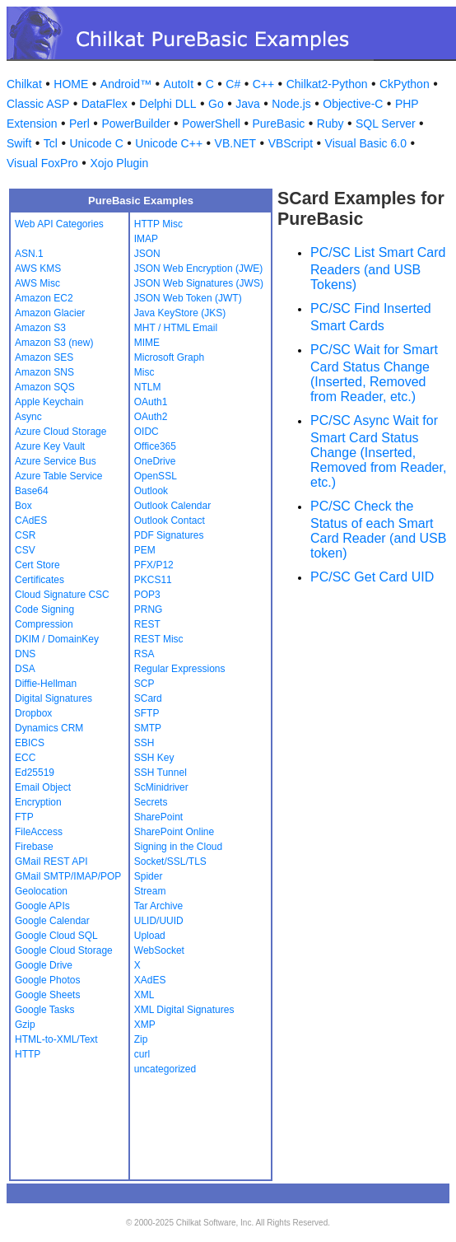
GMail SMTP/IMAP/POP (68, 876)
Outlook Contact (169, 520)
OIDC (146, 431)
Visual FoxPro (42, 163)
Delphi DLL (167, 103)
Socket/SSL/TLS (170, 861)
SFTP (147, 713)
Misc (144, 372)
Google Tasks (45, 1010)
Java (247, 103)
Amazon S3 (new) (54, 342)
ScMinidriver (161, 787)
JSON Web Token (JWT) (188, 298)
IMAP (146, 239)
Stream (150, 891)
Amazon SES (44, 357)
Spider (148, 876)
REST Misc (159, 639)
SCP (144, 683)
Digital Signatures (53, 698)
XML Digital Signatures (184, 1010)
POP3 (147, 594)
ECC (25, 757)
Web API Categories (59, 224)
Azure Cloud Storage (60, 431)
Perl (79, 123)
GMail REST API (51, 861)
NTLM (147, 387)
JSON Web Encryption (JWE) (198, 268)
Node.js (291, 103)
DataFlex (104, 103)
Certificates (39, 580)
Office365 (155, 446)
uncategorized (165, 1069)
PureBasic (278, 123)
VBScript (290, 143)
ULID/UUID (159, 921)
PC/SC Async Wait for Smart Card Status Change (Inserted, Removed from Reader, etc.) (378, 451)
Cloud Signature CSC (62, 594)
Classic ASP (38, 103)
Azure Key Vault (50, 446)
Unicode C (96, 143)
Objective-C (353, 103)
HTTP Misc (158, 224)
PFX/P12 (154, 565)
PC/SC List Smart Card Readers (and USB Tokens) (377, 268)
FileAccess (39, 832)
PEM (145, 550)
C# (233, 84)
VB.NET (236, 143)
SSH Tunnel (160, 772)
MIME (147, 342)
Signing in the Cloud (178, 846)
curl (142, 1054)
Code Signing (44, 609)
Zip (141, 1039)
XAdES (150, 980)
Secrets (151, 802)
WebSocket (159, 950)
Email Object (43, 787)
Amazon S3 (40, 328)
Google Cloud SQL (56, 935)
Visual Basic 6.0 (366, 143)
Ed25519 (34, 772)
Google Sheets (47, 995)
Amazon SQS (45, 387)
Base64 (32, 491)
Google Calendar (52, 921)
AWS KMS (38, 268)
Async (28, 417)
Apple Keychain (49, 402)
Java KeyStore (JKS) (180, 313)
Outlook (151, 491)
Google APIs (42, 906)
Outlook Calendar (172, 505)
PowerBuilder (135, 123)
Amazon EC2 (44, 298)
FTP (24, 817)
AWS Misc (37, 283)
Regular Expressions (180, 669)
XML (144, 995)
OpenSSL (155, 476)
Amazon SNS (44, 372)
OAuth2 (151, 417)
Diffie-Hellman (46, 683)
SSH (144, 743)
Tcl (51, 143)
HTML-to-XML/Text (56, 1039)
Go (216, 103)
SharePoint (158, 817)
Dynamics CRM (49, 728)
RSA (144, 654)
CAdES (31, 520)
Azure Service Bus (55, 461)
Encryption (38, 802)
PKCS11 (153, 580)
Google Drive (43, 965)
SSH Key (154, 757)
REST (147, 624)
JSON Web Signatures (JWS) (198, 283)
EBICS (29, 743)
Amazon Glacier (50, 313)
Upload (149, 935)
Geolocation (41, 891)
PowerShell (211, 123)
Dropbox (33, 713)
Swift (19, 143)
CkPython (404, 84)
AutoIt (179, 84)
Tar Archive (158, 906)
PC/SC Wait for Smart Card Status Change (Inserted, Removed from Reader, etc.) (374, 373)
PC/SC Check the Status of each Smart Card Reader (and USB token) (378, 529)
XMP (145, 1024)
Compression (44, 624)
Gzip (25, 1024)
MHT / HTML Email (175, 328)
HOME (71, 84)
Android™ (125, 84)
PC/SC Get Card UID (372, 577)
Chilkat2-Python (327, 84)
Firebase (34, 846)
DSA (25, 669)
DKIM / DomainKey (57, 639)
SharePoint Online (174, 832)
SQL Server (386, 123)
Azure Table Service (59, 476)
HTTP (27, 1054)
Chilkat (24, 84)
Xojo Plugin (119, 163)
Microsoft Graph (169, 357)
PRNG (148, 609)
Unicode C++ (168, 143)
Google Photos (47, 980)
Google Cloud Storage (64, 950)
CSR (25, 535)
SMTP (147, 728)
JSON (147, 253)
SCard (148, 698)
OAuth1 (151, 402)
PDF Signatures (169, 535)
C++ (263, 84)
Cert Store (37, 565)
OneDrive (155, 461)
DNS (25, 654)
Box (23, 505)
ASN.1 (29, 253)
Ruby (330, 123)
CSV (25, 550)
